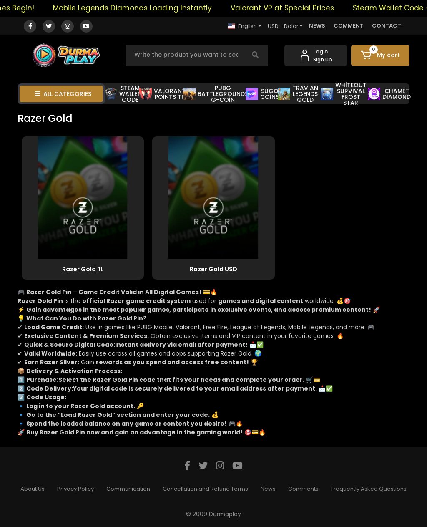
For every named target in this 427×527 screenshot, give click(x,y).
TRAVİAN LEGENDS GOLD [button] (298, 94)
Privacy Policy (75, 489)
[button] (380, 55)
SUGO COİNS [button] (262, 94)
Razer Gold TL (83, 269)
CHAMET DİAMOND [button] (389, 94)
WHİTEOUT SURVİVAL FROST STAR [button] (344, 93)
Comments (303, 489)
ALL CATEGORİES (63, 94)
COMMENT (349, 26)
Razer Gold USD (213, 269)
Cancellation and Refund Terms (205, 489)
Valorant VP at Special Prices (285, 8)
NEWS (317, 26)
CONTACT (386, 26)
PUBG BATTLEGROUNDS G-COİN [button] (215, 94)
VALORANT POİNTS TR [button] (162, 94)
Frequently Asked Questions (369, 489)
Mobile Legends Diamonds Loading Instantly (135, 8)
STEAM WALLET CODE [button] (123, 94)
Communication (128, 489)
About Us (32, 489)
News (268, 489)
